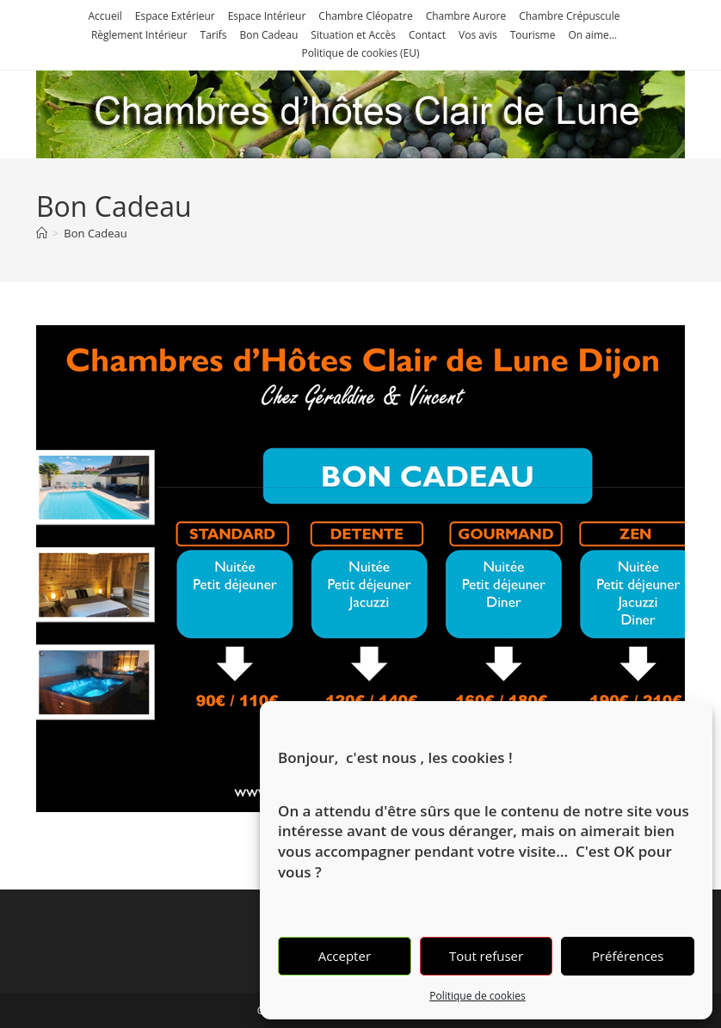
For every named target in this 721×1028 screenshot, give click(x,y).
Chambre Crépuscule (569, 16)
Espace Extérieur (175, 16)
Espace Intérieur (267, 16)
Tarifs (213, 35)
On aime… (592, 35)
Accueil (105, 16)
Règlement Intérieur (139, 35)
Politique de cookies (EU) (360, 53)
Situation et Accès (353, 35)
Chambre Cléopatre (365, 16)
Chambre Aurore (466, 16)
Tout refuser (486, 955)
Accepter (344, 955)
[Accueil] (41, 233)
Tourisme (533, 35)
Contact (427, 35)
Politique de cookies (477, 995)
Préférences (628, 955)
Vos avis (478, 35)
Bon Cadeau (269, 35)
